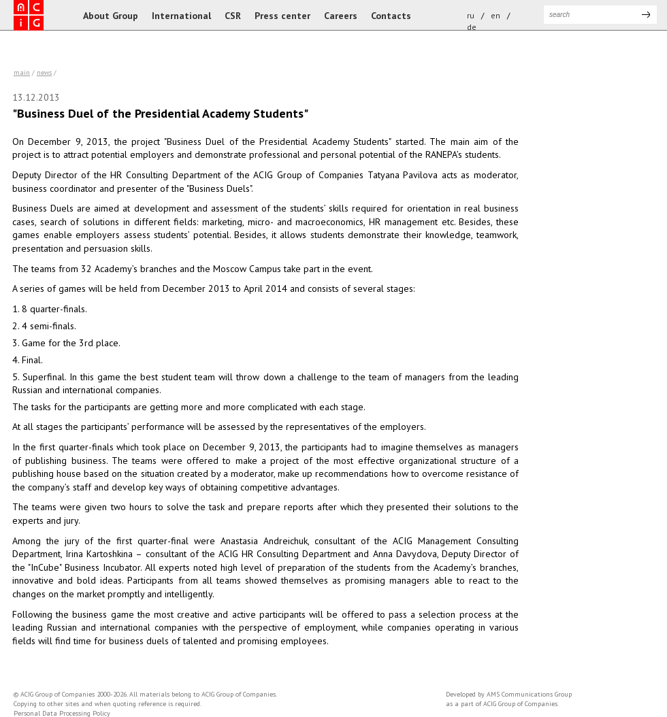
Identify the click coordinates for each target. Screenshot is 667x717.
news (44, 72)
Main (22, 72)
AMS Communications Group (529, 694)
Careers (340, 16)
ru (470, 15)
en (495, 15)
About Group (110, 16)
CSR (233, 16)
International (181, 16)
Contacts (391, 16)
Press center (282, 16)
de (471, 27)
